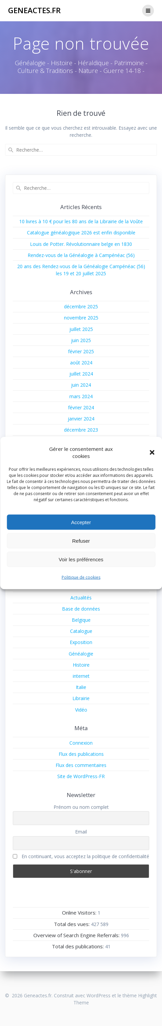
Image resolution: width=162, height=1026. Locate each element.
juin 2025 (81, 340)
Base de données (81, 609)
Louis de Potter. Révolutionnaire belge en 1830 (81, 244)
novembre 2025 (81, 317)
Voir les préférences (81, 559)
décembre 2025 (81, 306)
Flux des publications (81, 754)
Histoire (81, 665)
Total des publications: (78, 946)
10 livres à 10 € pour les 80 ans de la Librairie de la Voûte (81, 221)
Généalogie (81, 653)
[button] (152, 452)
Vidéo (81, 710)
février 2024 (81, 407)
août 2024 (81, 362)
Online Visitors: (80, 912)
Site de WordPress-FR (81, 776)
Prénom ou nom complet (81, 807)
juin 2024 (81, 385)
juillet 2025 (81, 329)
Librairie (81, 698)
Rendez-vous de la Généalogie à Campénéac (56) (81, 255)
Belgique (81, 620)
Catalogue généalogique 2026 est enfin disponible (81, 232)
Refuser (81, 540)
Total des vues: (72, 924)
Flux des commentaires (81, 765)
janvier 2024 (81, 418)
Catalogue (81, 631)
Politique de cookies (81, 577)
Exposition (81, 642)
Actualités (81, 597)
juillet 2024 (81, 373)
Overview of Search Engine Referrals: (77, 935)
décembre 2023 (81, 430)
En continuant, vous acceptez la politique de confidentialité (81, 856)
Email (81, 831)
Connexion (81, 743)
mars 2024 (81, 396)
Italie (81, 687)
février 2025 (81, 351)
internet (81, 676)
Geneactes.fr (34, 10)
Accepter (81, 522)
